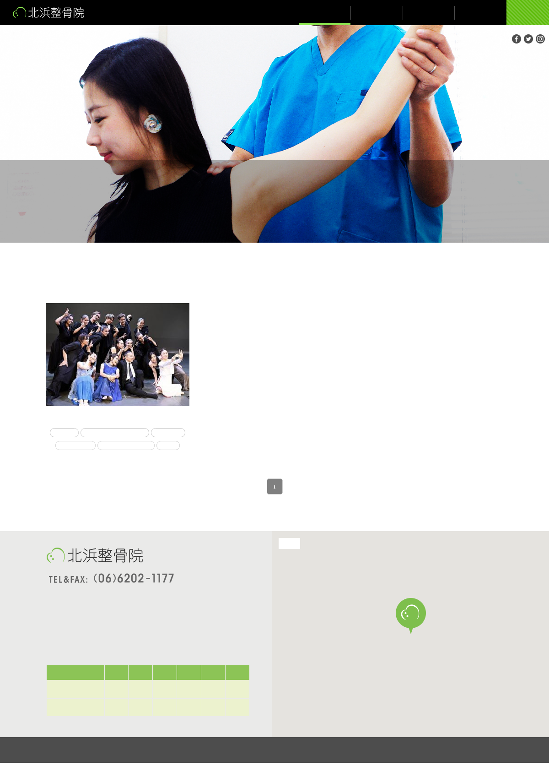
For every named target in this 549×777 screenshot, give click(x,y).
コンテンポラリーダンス (133, 433)
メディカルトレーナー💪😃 (117, 418)
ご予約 (527, 12)
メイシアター (136, 446)
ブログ (428, 12)
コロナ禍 (80, 433)
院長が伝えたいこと (264, 12)
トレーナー (95, 446)
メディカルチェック (104, 459)
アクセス (480, 12)
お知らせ (377, 12)
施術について (325, 12)
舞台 (149, 459)
